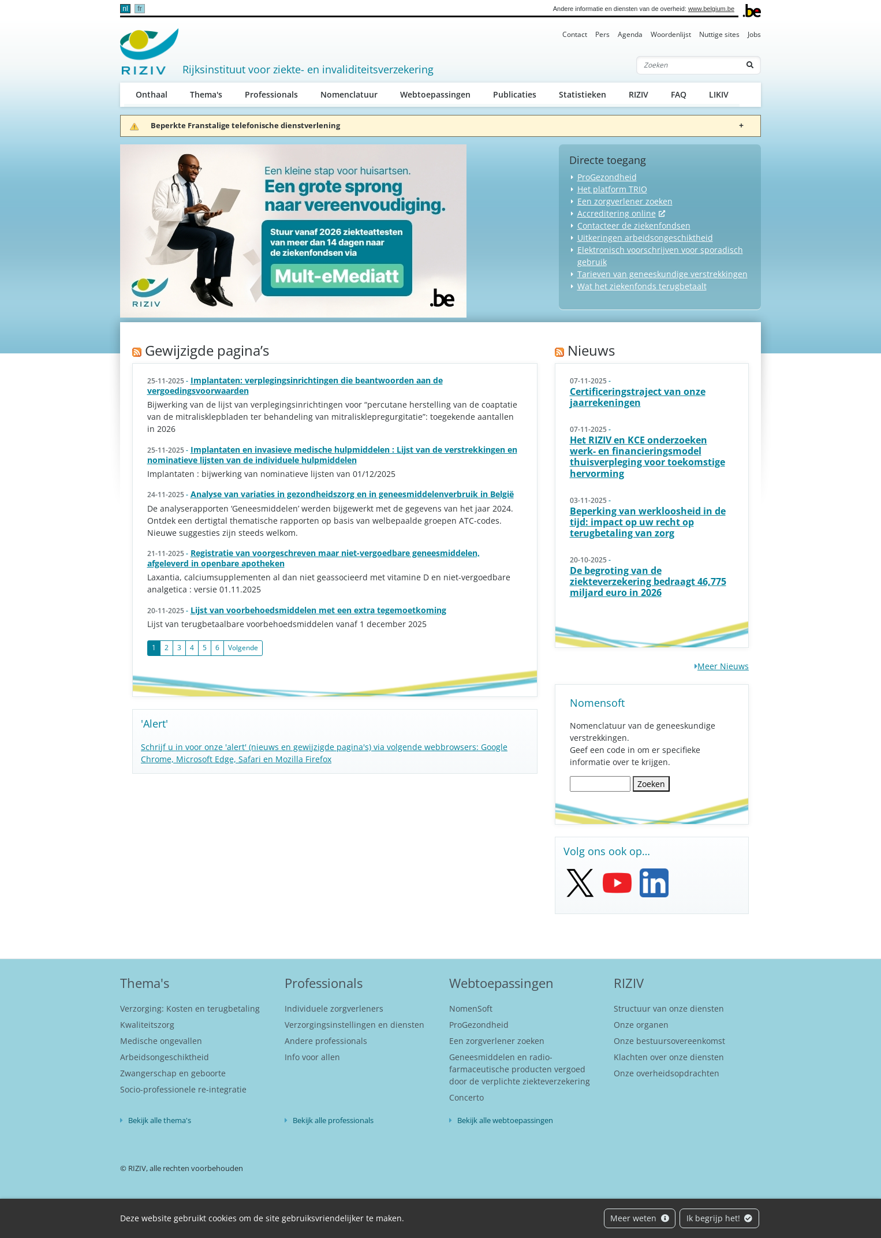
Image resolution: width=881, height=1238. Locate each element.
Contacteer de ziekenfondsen (633, 225)
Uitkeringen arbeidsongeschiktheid (645, 237)
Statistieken (582, 94)
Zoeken (651, 783)
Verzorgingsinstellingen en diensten (354, 1024)
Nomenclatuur (349, 94)
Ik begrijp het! (719, 1218)
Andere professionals (326, 1040)
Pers (602, 34)
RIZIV (638, 94)
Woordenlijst (671, 34)
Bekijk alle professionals (333, 1120)
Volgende (243, 647)
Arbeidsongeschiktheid (164, 1056)
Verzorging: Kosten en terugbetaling (190, 1008)
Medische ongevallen (161, 1040)
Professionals (271, 94)
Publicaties (514, 94)
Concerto (466, 1097)
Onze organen (641, 1024)
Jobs (754, 34)
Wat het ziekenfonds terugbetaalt (642, 286)
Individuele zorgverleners (334, 1008)
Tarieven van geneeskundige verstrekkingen (662, 274)
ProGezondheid (607, 176)
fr (139, 9)
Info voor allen (312, 1056)
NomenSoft (470, 1008)
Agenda (630, 34)
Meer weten (639, 1218)
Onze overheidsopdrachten (666, 1073)
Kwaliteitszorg (147, 1024)
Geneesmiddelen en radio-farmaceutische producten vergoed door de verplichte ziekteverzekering (519, 1069)
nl (125, 9)
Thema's (206, 94)
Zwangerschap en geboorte (173, 1073)
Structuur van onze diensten (669, 1008)
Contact (574, 34)
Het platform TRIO (612, 189)
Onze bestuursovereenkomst (669, 1040)
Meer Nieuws (723, 666)
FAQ (678, 94)
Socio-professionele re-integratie (183, 1089)
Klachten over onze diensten (669, 1056)
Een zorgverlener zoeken (625, 201)
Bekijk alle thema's (159, 1120)
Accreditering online (616, 213)
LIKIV (719, 94)
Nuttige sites (719, 34)
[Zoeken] (688, 65)
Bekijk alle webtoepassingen (505, 1120)
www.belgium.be (711, 8)
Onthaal (151, 94)
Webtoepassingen (435, 94)
